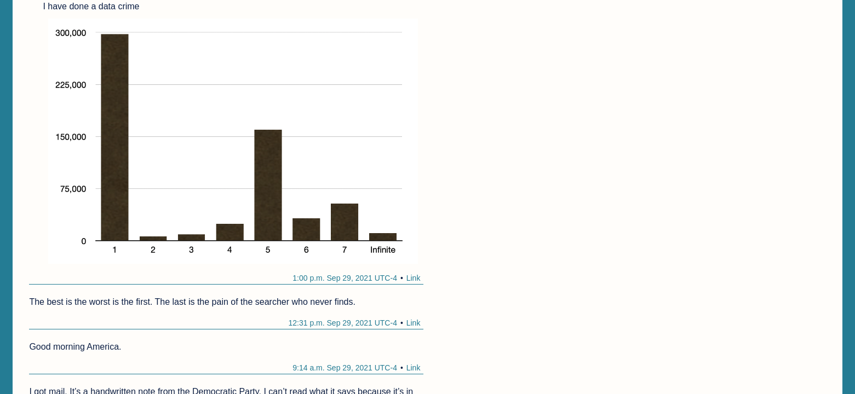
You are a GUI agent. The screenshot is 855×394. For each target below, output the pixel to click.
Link (413, 278)
